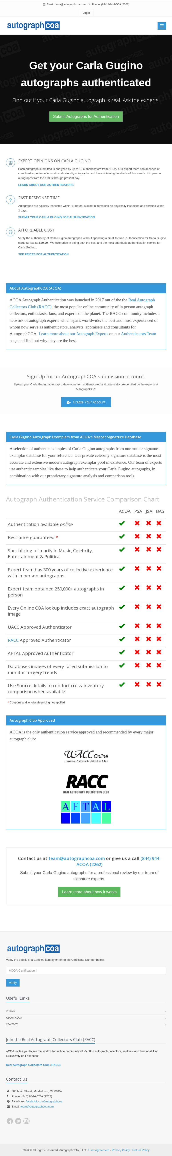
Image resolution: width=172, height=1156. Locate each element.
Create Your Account (86, 402)
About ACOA (14, 1017)
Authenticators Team (138, 333)
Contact (12, 1024)
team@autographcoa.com (70, 4)
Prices (10, 1010)
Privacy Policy (121, 1150)
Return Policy (141, 1150)
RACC (13, 640)
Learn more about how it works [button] (89, 892)
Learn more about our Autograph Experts (73, 333)
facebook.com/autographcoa (44, 1101)
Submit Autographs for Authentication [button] (86, 116)
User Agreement (98, 1150)
